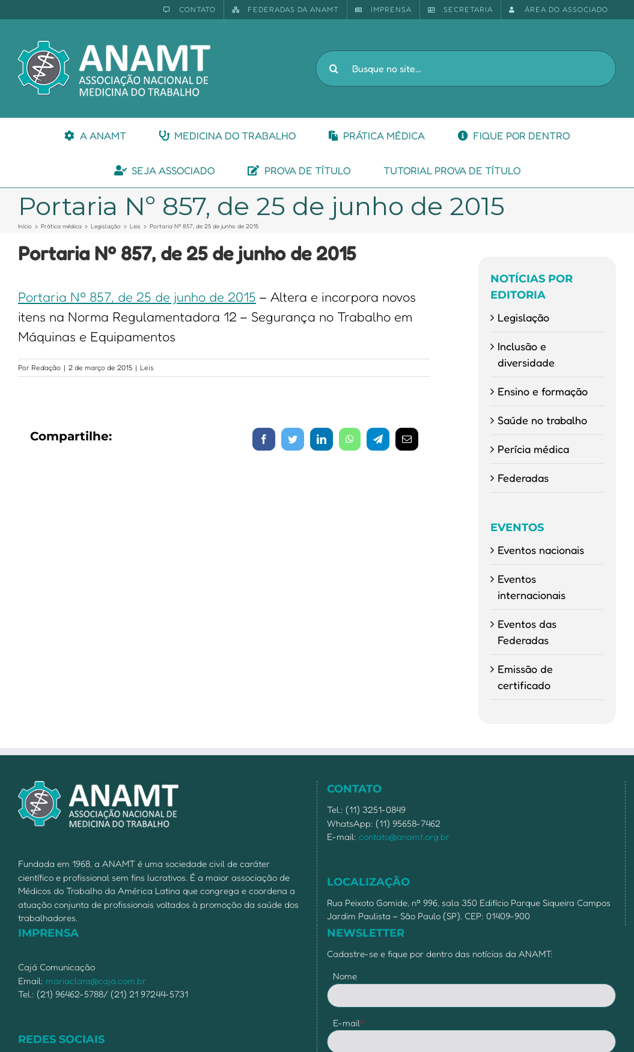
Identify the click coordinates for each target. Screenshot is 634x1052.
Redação (46, 367)
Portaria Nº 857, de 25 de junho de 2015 (137, 297)
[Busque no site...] (465, 68)
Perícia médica (533, 448)
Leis (147, 367)
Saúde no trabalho (542, 420)
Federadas (523, 477)
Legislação (523, 317)
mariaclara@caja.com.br (96, 981)
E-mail (349, 1023)
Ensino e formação (543, 391)
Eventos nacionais (541, 549)
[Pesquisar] (333, 68)
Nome (345, 976)
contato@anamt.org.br (404, 836)
